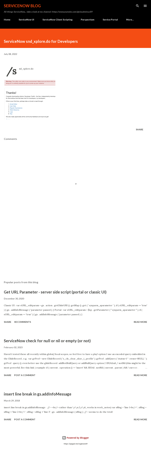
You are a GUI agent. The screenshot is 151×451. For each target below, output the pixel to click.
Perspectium (87, 19)
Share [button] (139, 129)
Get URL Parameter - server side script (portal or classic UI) (55, 292)
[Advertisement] (75, 247)
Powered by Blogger (75, 437)
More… (130, 19)
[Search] (137, 6)
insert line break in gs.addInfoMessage (37, 394)
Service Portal (110, 19)
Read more (140, 322)
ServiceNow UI (26, 19)
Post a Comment (24, 375)
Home (7, 19)
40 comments (22, 322)
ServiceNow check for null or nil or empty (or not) (47, 340)
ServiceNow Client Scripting (57, 19)
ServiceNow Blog (22, 5)
